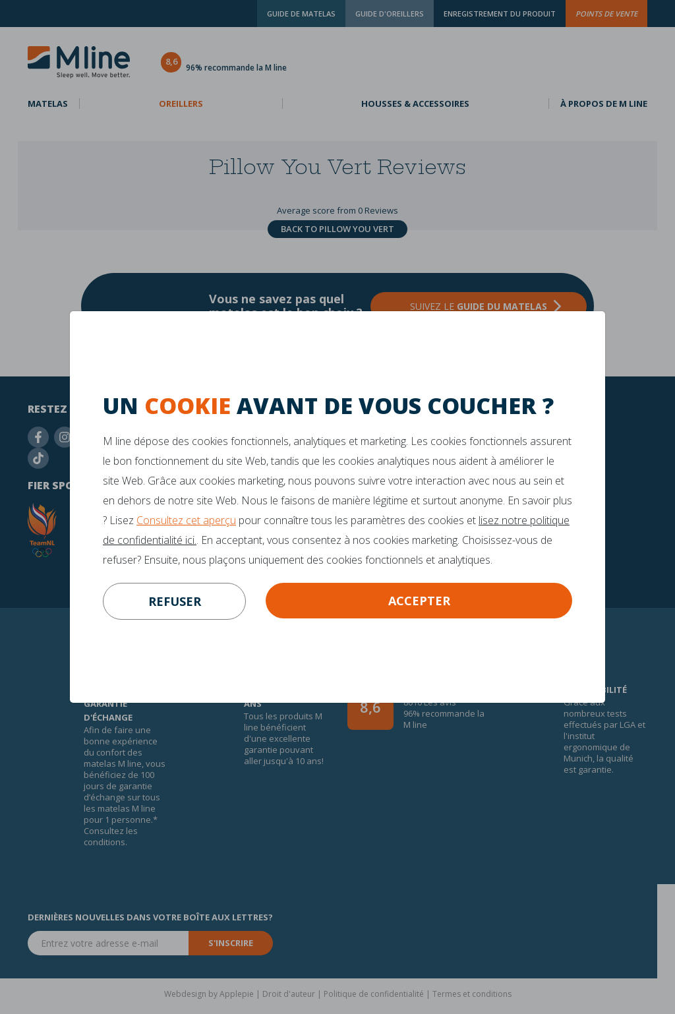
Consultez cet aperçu (186, 520)
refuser (174, 601)
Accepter (419, 601)
